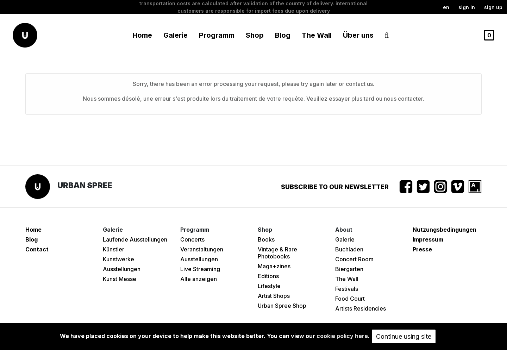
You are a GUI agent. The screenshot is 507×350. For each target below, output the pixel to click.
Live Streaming (200, 269)
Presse (422, 249)
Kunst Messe (119, 278)
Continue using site (403, 336)
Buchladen (349, 249)
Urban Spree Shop (282, 305)
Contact (37, 249)
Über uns (358, 35)
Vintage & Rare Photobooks (277, 253)
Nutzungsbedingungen (444, 229)
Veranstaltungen (201, 249)
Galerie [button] (175, 35)
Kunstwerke (118, 259)
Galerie (345, 239)
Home (142, 35)
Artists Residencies (360, 308)
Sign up (493, 7)
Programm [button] (216, 35)
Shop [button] (255, 35)
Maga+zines (274, 266)
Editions (268, 276)
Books (266, 239)
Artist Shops (274, 295)
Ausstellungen (121, 269)
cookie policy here (342, 335)
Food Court (350, 298)
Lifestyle (269, 285)
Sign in (466, 7)
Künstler (113, 249)
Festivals (346, 288)
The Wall (317, 35)
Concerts (192, 239)
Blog (282, 35)
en (446, 7)
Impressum (428, 239)
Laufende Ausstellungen (135, 239)
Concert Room (354, 259)
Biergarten (349, 269)
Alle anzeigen (198, 278)
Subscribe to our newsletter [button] (335, 186)
